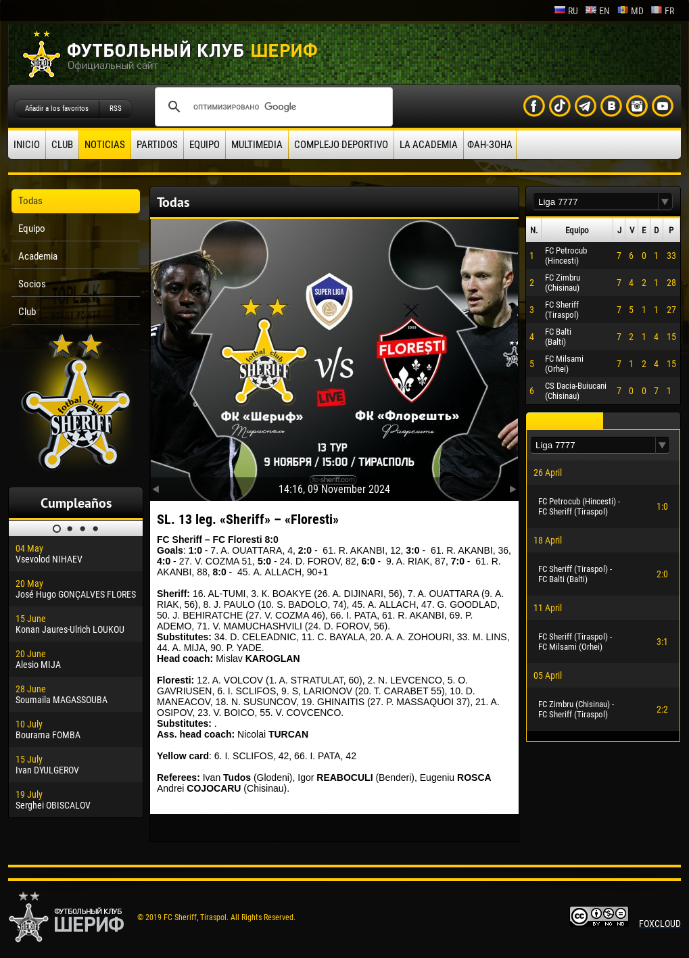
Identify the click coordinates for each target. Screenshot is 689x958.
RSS (116, 108)
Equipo (204, 145)
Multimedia (257, 145)
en (597, 10)
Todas (30, 201)
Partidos (157, 145)
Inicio (27, 145)
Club (62, 145)
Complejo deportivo (341, 145)
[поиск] (271, 107)
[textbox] (596, 201)
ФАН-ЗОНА (490, 145)
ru (566, 10)
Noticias (105, 145)
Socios (32, 284)
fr (662, 10)
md (630, 10)
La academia (429, 145)
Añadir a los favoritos (57, 108)
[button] (665, 201)
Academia (37, 256)
